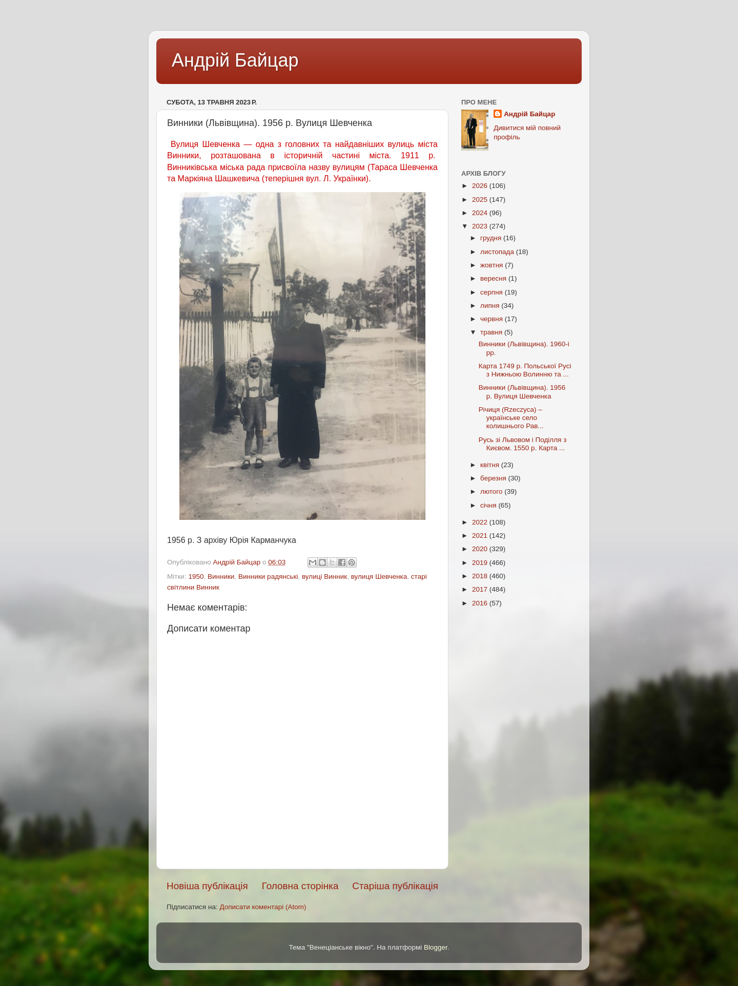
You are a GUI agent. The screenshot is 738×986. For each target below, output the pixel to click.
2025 (480, 199)
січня (489, 505)
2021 (480, 535)
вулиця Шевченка (379, 576)
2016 (480, 603)
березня (494, 478)
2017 (480, 589)
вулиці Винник (324, 576)
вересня (494, 278)
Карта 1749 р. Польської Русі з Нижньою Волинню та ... (525, 370)
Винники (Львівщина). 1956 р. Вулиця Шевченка (522, 392)
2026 (480, 186)
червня (492, 319)
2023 (480, 226)
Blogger (435, 947)
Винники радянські (268, 576)
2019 (480, 563)
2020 (480, 549)
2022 (480, 522)
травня (492, 332)
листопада (498, 252)
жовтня (492, 265)
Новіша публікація (207, 885)
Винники (221, 576)
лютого (492, 491)
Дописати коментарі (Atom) (262, 907)
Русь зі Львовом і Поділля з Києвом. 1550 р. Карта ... (523, 444)
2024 (480, 213)
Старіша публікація (395, 885)
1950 (195, 576)
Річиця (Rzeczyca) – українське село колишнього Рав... (511, 418)
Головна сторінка (300, 885)
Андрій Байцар (235, 60)
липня (490, 305)
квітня (490, 465)
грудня (491, 238)
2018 (480, 576)
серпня (492, 292)
